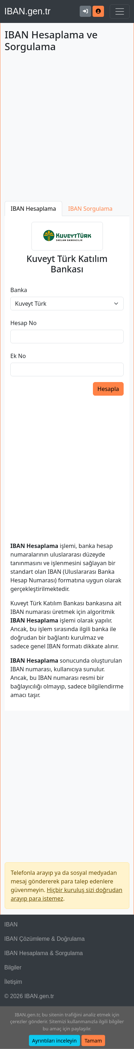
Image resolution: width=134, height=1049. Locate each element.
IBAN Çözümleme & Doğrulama (44, 939)
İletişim (13, 982)
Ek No (18, 356)
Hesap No (23, 323)
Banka (18, 290)
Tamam (93, 1040)
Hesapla (108, 389)
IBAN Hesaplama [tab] (33, 209)
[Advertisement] (67, 128)
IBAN (11, 924)
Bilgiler (12, 967)
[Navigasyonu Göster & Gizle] (120, 11)
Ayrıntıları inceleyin (54, 1040)
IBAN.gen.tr (27, 11)
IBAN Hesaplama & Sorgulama (43, 953)
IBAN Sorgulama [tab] (90, 209)
